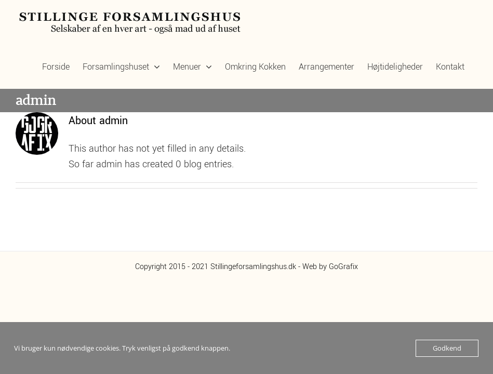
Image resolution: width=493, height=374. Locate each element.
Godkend (447, 348)
